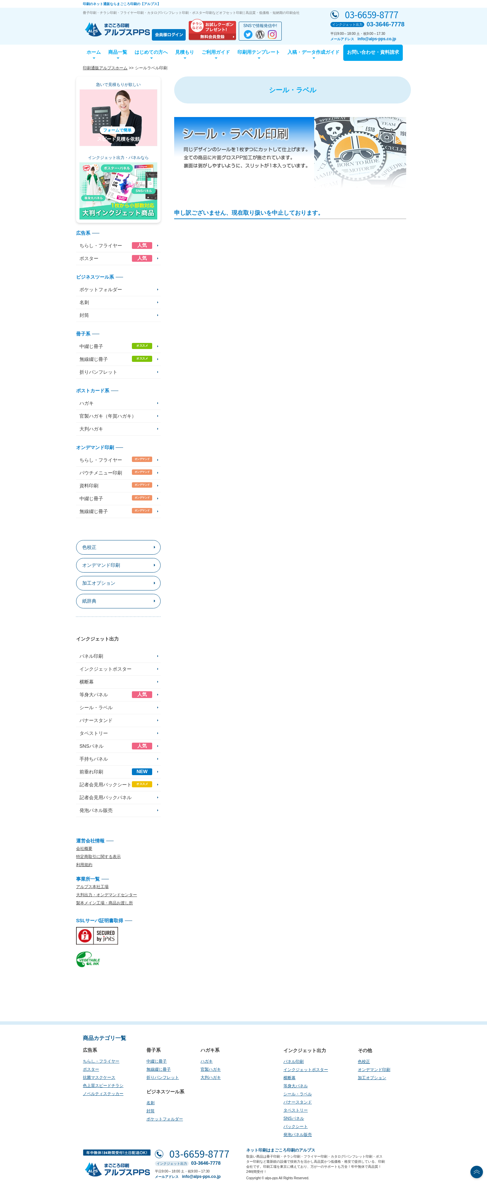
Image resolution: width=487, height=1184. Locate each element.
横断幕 (86, 681)
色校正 (89, 547)
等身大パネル (115, 694)
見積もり (184, 52)
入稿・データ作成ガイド (313, 52)
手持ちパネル (93, 759)
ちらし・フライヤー (115, 245)
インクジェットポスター (105, 669)
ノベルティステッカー (103, 1093)
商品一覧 (117, 52)
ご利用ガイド (216, 52)
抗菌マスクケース (99, 1077)
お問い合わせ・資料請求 (373, 52)
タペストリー (93, 733)
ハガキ (86, 403)
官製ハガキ (211, 1069)
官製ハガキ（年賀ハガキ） (107, 416)
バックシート (295, 1126)
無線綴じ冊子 (115, 359)
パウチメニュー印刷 (115, 472)
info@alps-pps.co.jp (376, 39)
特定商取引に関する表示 (98, 856)
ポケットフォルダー (100, 289)
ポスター (115, 258)
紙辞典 (89, 601)
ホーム (94, 52)
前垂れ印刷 (115, 771)
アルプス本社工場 (92, 886)
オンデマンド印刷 (101, 565)
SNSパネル (115, 746)
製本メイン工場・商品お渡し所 (104, 903)
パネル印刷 (91, 656)
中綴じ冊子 (115, 346)
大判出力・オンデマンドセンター (106, 894)
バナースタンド (96, 720)
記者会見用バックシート (115, 784)
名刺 (84, 302)
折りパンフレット (98, 372)
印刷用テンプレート (258, 52)
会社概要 (84, 848)
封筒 (84, 315)
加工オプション (98, 583)
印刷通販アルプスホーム (105, 68)
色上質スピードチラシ (103, 1085)
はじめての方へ (151, 52)
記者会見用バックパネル (105, 797)
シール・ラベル (96, 707)
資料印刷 (115, 485)
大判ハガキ (91, 429)
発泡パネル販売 (96, 810)
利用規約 (84, 864)
